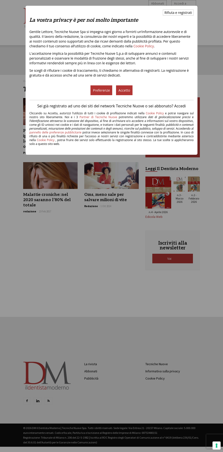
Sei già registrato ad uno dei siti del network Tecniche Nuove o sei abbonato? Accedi (111, 106)
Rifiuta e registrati (178, 12)
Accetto (124, 90)
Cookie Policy (143, 46)
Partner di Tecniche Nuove (99, 117)
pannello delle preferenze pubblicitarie (55, 132)
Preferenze (101, 90)
